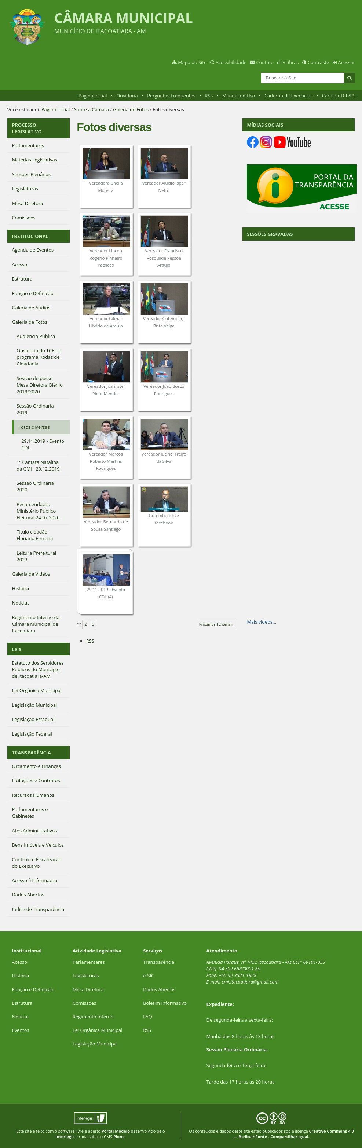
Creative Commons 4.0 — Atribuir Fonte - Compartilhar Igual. (294, 1133)
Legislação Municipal (95, 1043)
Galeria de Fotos (131, 109)
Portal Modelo (116, 1131)
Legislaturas (86, 975)
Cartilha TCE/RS (339, 95)
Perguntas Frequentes (171, 95)
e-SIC (148, 975)
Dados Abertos (159, 989)
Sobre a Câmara (91, 109)
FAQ (147, 1016)
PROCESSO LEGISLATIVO (27, 128)
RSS (209, 95)
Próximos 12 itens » (216, 624)
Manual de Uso (238, 95)
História (20, 975)
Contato (265, 62)
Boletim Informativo (165, 1003)
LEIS (17, 649)
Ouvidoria (127, 95)
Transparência (158, 962)
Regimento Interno (93, 1016)
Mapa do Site (192, 62)
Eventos (20, 1030)
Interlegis (64, 1136)
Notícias (21, 1016)
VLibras (291, 62)
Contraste (318, 62)
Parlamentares (89, 962)
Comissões (84, 1003)
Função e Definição (33, 989)
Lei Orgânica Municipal (97, 1030)
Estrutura (22, 1003)
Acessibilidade (231, 62)
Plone (119, 1136)
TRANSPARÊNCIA (31, 752)
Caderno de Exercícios (288, 95)
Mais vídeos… (261, 621)
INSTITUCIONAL (30, 236)
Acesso (19, 962)
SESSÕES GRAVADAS (270, 234)
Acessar (346, 62)
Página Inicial (92, 95)
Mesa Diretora (88, 989)
